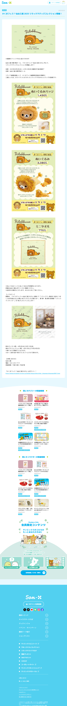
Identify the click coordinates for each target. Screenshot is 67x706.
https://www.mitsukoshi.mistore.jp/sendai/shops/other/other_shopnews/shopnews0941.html (33, 373)
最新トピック (33, 615)
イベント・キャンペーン (33, 627)
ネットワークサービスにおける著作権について (29, 689)
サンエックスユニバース (29, 643)
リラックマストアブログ (28, 650)
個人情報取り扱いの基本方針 (25, 696)
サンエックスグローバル (29, 671)
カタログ (23, 661)
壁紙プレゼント (25, 654)
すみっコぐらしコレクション (29, 647)
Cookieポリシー (22, 692)
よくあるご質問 (24, 681)
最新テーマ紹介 (33, 631)
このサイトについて (23, 687)
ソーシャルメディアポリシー (25, 694)
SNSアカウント (25, 657)
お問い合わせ (22, 678)
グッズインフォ (33, 623)
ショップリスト (33, 636)
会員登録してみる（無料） (35, 572)
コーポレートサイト (27, 664)
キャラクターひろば (33, 619)
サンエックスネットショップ (30, 668)
